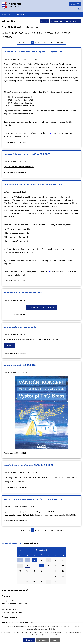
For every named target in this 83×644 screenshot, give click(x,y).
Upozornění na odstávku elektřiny (19, 166)
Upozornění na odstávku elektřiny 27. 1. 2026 (27, 154)
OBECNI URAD (53, 33)
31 (27, 560)
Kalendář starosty (11, 543)
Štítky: (5, 33)
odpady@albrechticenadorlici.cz (18, 113)
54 (45, 42)
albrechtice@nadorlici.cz (13, 612)
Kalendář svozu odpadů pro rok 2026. (23, 292)
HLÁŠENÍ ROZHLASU (20, 33)
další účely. (52, 629)
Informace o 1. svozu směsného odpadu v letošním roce (33, 184)
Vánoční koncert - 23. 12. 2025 (20, 365)
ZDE (50, 133)
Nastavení (55, 640)
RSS (44, 21)
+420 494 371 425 (10, 609)
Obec (11, 14)
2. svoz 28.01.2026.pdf (13, 64)
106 (51, 42)
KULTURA (38, 33)
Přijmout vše (29, 640)
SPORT (67, 33)
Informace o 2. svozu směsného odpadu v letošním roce (33, 51)
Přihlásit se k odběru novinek (65, 21)
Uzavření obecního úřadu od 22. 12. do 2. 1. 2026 (28, 465)
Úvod (4, 14)
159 (57, 42)
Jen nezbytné (42, 640)
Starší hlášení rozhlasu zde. (20, 27)
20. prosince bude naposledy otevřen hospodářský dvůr (33, 499)
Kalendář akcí (31, 543)
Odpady (9, 345)
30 (20, 560)
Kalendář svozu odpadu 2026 (41, 307)
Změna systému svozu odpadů (20, 326)
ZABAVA (8, 37)
